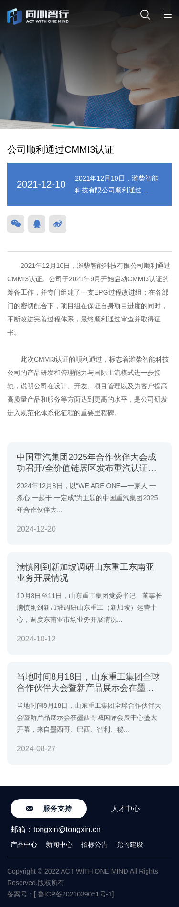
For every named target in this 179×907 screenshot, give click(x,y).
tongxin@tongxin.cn (67, 829)
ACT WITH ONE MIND (94, 871)
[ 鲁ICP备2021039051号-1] (74, 894)
